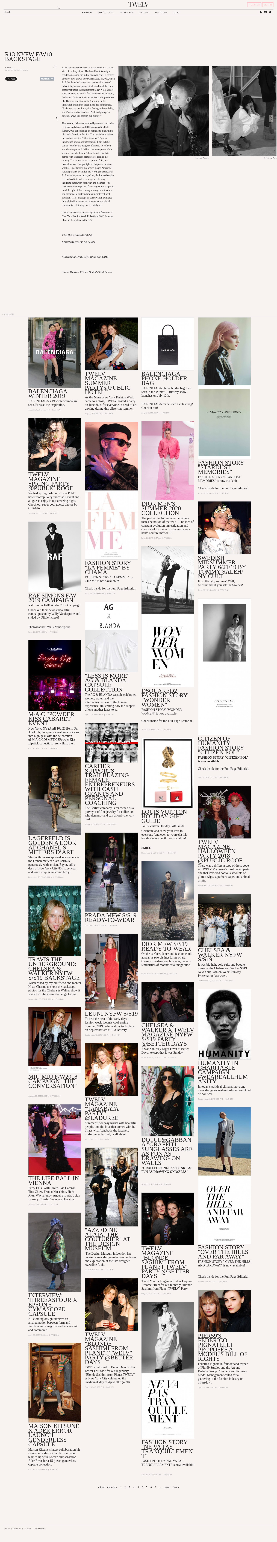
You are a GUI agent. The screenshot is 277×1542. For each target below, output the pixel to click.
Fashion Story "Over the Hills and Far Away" (223, 1252)
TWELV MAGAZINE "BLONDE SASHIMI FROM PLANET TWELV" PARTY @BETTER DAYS (165, 1262)
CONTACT (17, 1529)
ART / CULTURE (106, 12)
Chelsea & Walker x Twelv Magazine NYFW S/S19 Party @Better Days (167, 1034)
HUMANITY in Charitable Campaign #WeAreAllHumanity (223, 1072)
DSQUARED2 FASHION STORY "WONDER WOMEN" (164, 697)
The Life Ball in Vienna (53, 1180)
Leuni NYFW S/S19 (111, 1013)
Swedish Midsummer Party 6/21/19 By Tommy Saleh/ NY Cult (222, 566)
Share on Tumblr (47, 79)
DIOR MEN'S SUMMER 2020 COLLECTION (161, 508)
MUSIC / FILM (127, 12)
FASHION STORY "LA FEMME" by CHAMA (108, 567)
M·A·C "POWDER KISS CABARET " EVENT (51, 719)
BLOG (176, 12)
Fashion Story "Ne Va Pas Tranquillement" (167, 1449)
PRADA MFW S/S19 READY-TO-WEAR (110, 917)
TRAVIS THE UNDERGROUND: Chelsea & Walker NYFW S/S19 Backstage (54, 968)
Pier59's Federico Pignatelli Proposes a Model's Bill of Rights (222, 1347)
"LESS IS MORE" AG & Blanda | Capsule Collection (107, 682)
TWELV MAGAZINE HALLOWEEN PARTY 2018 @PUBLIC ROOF (220, 851)
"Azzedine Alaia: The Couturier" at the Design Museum (107, 1239)
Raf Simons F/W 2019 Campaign (52, 597)
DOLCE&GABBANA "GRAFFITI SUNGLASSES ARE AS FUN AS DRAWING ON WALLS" (167, 1151)
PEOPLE (144, 12)
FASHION (87, 12)
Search (7, 12)
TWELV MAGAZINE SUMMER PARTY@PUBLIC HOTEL (108, 382)
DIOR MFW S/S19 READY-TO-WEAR (166, 946)
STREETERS (161, 12)
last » (176, 1487)
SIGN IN (268, 4)
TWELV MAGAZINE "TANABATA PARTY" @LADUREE (101, 1108)
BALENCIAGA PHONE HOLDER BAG (164, 378)
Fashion (10, 67)
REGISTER (254, 4)
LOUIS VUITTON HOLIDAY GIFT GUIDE (164, 816)
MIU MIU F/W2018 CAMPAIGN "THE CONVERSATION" (52, 1081)
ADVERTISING (40, 1529)
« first (101, 1487)
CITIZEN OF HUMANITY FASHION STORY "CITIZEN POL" (221, 745)
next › (167, 1487)
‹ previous (112, 1487)
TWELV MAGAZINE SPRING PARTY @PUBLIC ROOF (50, 481)
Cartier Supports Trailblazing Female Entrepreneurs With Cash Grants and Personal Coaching (110, 784)
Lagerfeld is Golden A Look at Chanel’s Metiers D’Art (52, 845)
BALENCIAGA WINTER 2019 (47, 393)
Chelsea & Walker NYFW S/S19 (220, 955)
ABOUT (7, 1529)
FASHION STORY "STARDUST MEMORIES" (221, 467)
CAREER (28, 1529)
